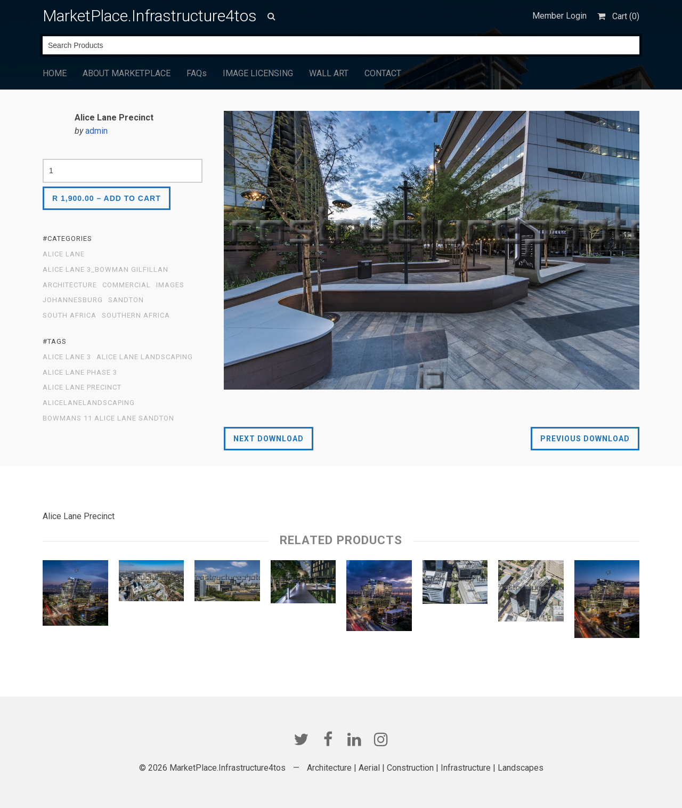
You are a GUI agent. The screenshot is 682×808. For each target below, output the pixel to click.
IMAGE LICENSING (258, 73)
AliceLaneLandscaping (89, 403)
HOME (55, 73)
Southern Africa (136, 315)
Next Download (268, 438)
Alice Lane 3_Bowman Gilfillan (105, 269)
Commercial (126, 285)
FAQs (196, 73)
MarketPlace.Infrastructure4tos (150, 15)
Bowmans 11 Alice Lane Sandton (108, 418)
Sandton (126, 300)
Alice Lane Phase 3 (80, 372)
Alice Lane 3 (67, 357)
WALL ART (328, 73)
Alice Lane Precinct (82, 387)
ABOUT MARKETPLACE (126, 73)
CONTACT (382, 73)
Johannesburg (73, 300)
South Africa (69, 315)
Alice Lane (64, 254)
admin (96, 131)
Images (170, 285)
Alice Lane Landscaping (144, 357)
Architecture (70, 285)
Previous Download (585, 438)
